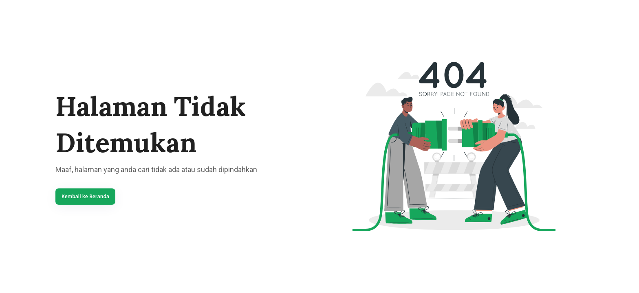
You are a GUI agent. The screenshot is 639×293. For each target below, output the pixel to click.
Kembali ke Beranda (85, 196)
